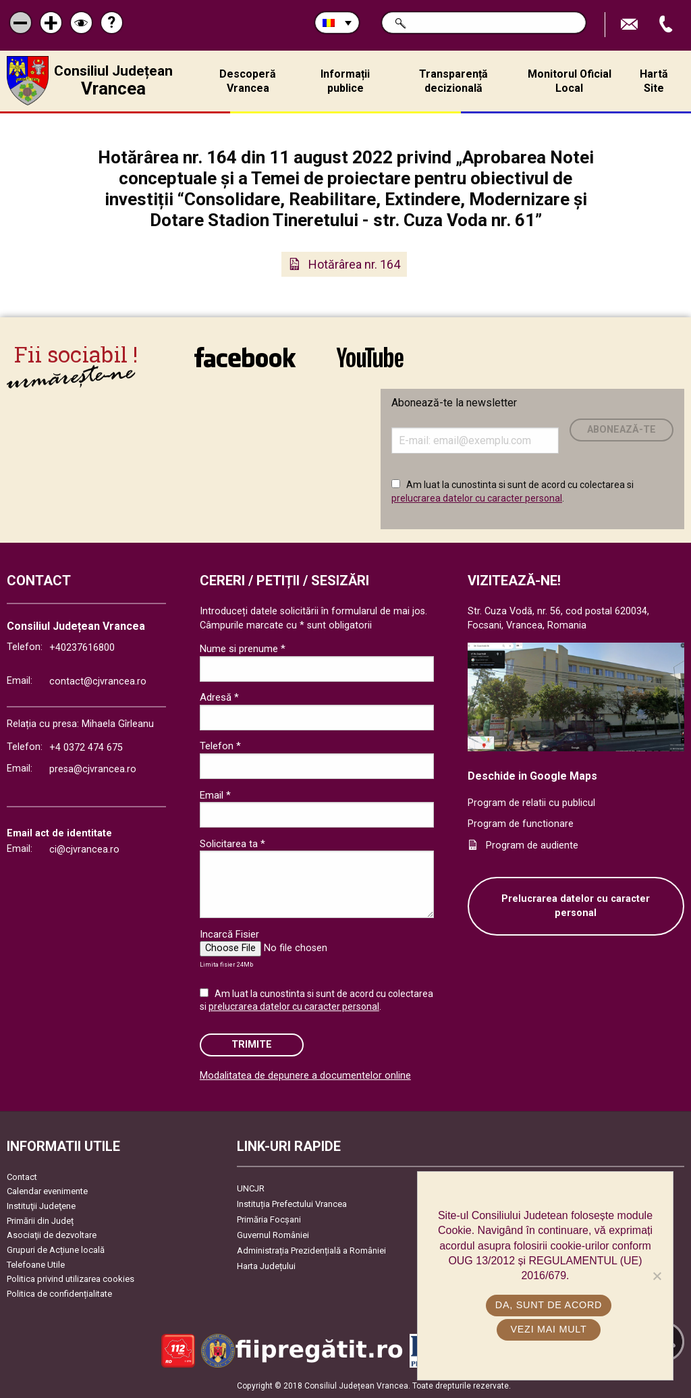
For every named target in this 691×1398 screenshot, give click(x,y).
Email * (215, 795)
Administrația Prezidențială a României (311, 1250)
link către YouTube (370, 357)
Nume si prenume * (242, 649)
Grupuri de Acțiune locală (56, 1250)
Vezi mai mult (548, 1329)
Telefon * (220, 746)
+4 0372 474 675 (86, 747)
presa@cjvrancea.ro (92, 769)
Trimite (251, 1044)
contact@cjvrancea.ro (97, 681)
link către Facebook (245, 357)
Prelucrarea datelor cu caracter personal (575, 906)
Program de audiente (532, 845)
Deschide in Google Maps (532, 776)
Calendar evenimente (47, 1191)
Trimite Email (631, 25)
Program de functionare (521, 824)
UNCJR (251, 1188)
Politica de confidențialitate (59, 1294)
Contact (22, 1177)
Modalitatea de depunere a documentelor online (305, 1075)
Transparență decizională (453, 81)
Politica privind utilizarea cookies (70, 1279)
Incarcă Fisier (229, 934)
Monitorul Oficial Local (569, 81)
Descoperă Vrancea (247, 81)
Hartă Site (654, 81)
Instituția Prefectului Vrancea (292, 1204)
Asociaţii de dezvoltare (51, 1235)
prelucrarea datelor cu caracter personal (476, 498)
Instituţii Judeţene (41, 1206)
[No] (656, 1276)
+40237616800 (82, 647)
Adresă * (219, 697)
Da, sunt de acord (548, 1304)
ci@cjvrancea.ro (84, 849)
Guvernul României (273, 1235)
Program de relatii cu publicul (531, 803)
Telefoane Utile (36, 1265)
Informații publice (345, 81)
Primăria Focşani (269, 1219)
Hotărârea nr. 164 (354, 264)
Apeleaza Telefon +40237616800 (667, 25)
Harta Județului (266, 1266)
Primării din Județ (40, 1221)
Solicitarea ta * (232, 844)
